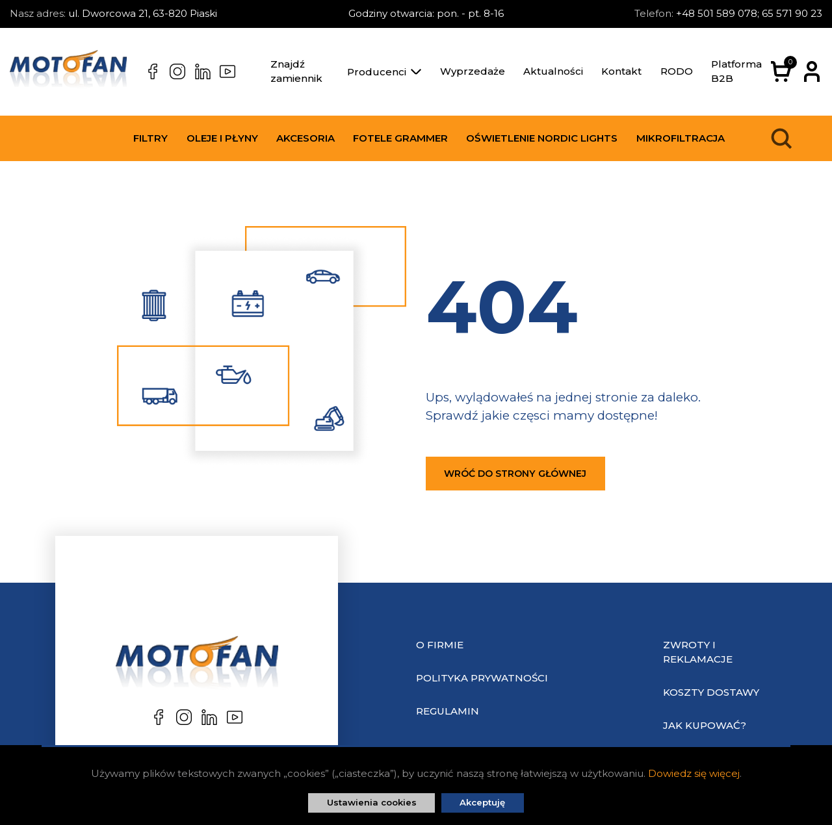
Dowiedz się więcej (694, 773)
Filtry (150, 138)
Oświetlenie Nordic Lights (542, 138)
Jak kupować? (704, 725)
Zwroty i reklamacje (698, 652)
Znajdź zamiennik (296, 71)
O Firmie (439, 645)
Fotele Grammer (400, 138)
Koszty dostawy (711, 692)
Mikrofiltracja (680, 138)
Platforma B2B (736, 71)
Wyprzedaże (472, 71)
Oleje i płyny (222, 138)
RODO (676, 71)
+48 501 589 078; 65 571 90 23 (749, 13)
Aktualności (553, 71)
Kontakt (621, 71)
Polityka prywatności (482, 678)
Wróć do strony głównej (515, 473)
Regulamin (447, 711)
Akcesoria (305, 138)
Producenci (384, 72)
